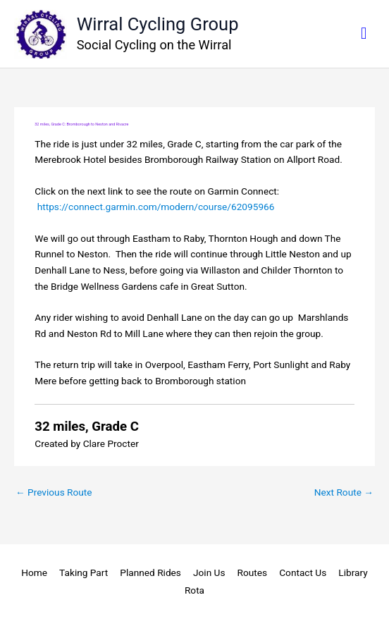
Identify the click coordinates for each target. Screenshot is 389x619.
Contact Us (302, 572)
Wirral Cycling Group (158, 24)
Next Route (343, 492)
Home (34, 572)
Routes (252, 572)
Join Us (209, 572)
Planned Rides (150, 572)
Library (352, 572)
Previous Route (54, 492)
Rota (194, 590)
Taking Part (83, 572)
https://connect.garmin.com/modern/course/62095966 (156, 206)
